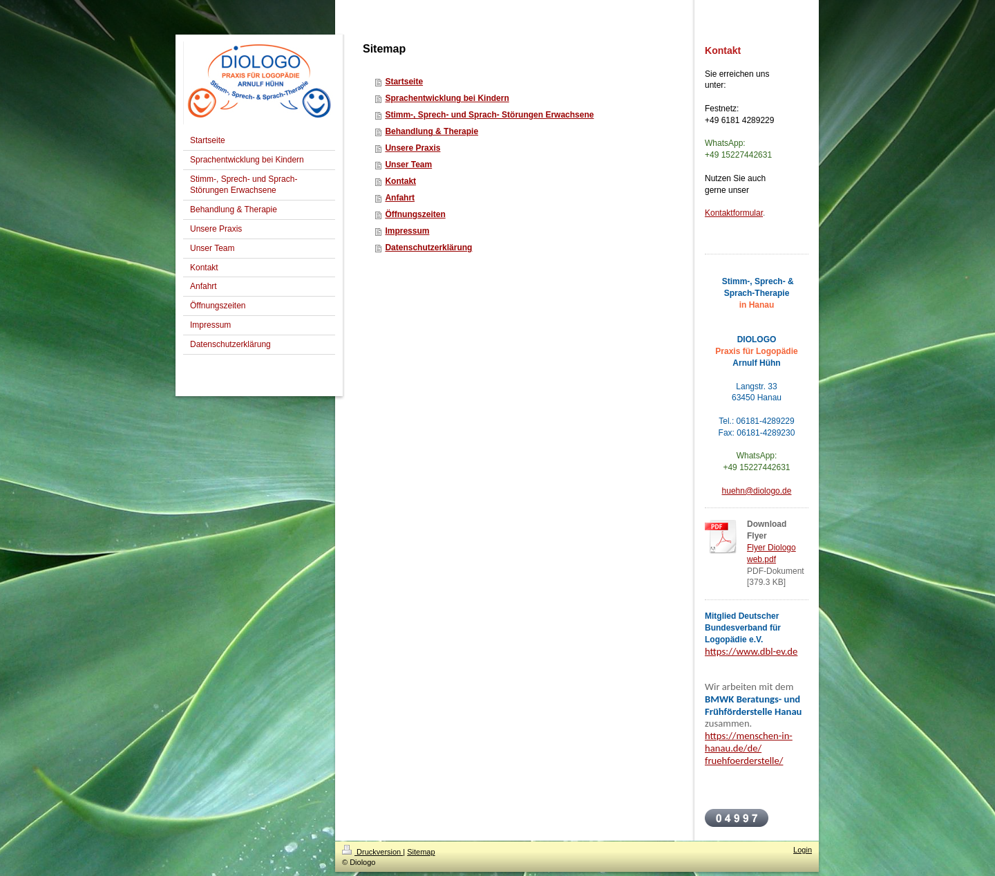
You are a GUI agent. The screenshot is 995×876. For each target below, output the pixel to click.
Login (802, 850)
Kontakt (400, 181)
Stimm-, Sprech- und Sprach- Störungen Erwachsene (489, 115)
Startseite (404, 81)
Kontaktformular (734, 213)
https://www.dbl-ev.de (751, 651)
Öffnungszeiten (415, 214)
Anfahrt (400, 198)
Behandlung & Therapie (431, 131)
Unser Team (408, 164)
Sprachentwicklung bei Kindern (447, 98)
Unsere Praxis (412, 148)
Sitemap (421, 852)
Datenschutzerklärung (428, 247)
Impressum (407, 231)
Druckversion (372, 852)
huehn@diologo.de (757, 491)
